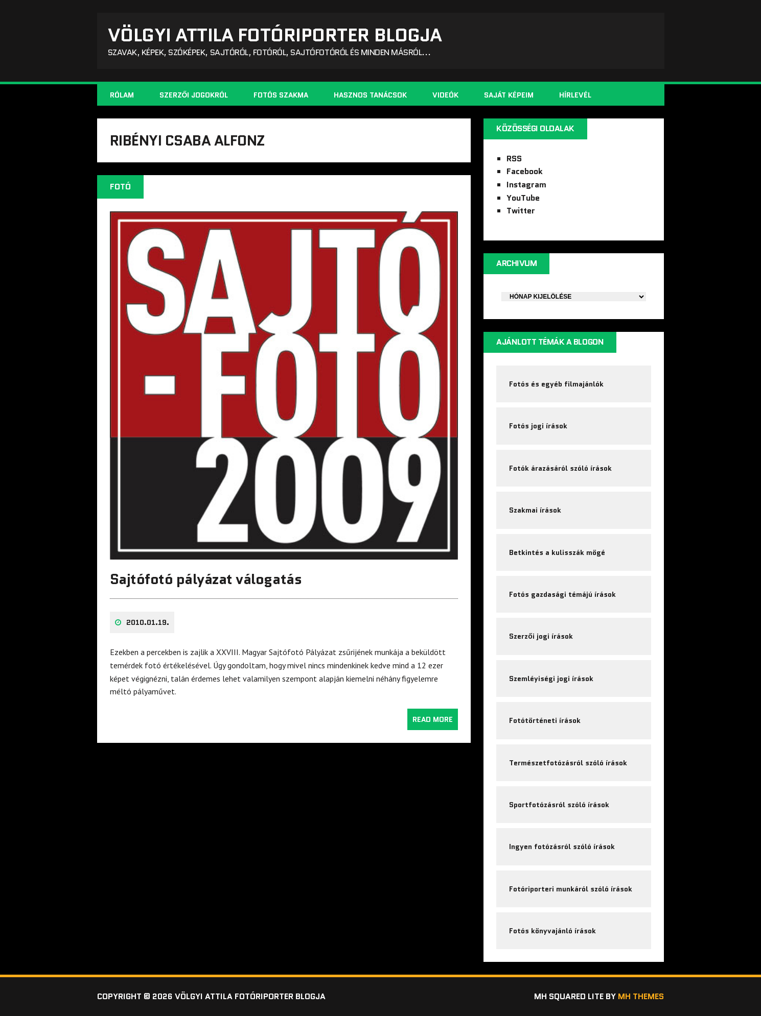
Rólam (122, 95)
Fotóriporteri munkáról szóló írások (570, 889)
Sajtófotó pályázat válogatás (206, 579)
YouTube (523, 198)
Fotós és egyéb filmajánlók (556, 384)
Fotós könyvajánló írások (552, 931)
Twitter (520, 210)
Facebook (524, 171)
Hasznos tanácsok (370, 95)
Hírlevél (575, 95)
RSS (514, 158)
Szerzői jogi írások (541, 636)
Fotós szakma (280, 95)
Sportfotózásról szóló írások (559, 805)
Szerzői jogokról (193, 95)
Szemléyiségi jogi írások (551, 678)
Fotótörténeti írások (545, 720)
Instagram (526, 184)
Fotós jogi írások (538, 426)
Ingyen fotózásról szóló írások (562, 846)
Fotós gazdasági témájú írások (562, 594)
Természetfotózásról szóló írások (568, 763)
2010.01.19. (147, 622)
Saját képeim (509, 95)
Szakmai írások (535, 510)
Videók (445, 95)
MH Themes (641, 996)
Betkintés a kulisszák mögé (557, 552)
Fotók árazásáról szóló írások (560, 468)
